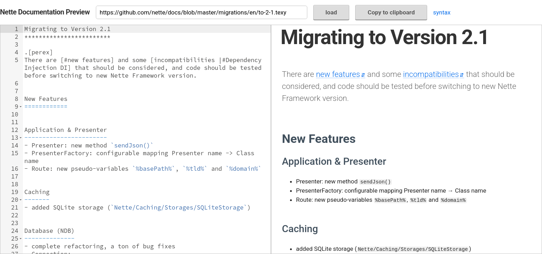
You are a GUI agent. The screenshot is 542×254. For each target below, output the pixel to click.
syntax (441, 12)
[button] (21, 106)
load (331, 12)
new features (338, 74)
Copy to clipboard (391, 12)
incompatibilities (431, 74)
